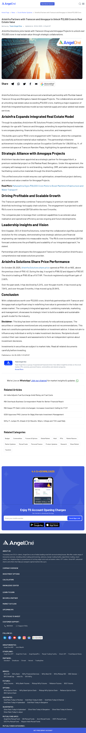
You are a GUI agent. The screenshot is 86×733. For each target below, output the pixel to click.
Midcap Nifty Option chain (48, 690)
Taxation (8, 450)
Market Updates (10, 444)
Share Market (74, 444)
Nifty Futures (8, 683)
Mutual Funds (23, 444)
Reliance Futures (55, 683)
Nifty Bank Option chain (28, 690)
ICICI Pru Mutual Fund (11, 721)
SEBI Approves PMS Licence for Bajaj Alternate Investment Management (34, 414)
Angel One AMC (8, 647)
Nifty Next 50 (46, 674)
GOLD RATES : (8, 697)
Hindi (55, 438)
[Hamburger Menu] (83, 4)
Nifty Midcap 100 (60, 674)
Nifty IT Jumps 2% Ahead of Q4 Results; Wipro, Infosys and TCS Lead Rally (34, 421)
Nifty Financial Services (30, 674)
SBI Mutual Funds (28, 719)
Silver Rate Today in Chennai (62, 709)
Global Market (45, 438)
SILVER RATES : (8, 707)
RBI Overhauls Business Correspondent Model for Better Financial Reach (34, 401)
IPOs (61, 438)
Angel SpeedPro (34, 654)
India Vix (20, 676)
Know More (19, 369)
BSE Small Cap (9, 676)
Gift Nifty (28, 676)
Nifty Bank (16, 674)
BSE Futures (68, 683)
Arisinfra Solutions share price (35, 267)
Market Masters (71, 438)
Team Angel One (15, 26)
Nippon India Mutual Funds (30, 721)
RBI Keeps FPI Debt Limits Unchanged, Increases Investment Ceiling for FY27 (36, 408)
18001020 (8, 626)
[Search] (80, 4)
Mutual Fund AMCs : (11, 716)
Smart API (62, 654)
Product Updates (51, 444)
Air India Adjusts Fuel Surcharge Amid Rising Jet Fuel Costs (28, 395)
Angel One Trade (21, 654)
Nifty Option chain (10, 690)
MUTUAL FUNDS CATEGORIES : (14, 726)
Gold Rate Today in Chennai (54, 700)
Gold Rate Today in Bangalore (37, 702)
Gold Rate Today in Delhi (33, 700)
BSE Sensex (72, 674)
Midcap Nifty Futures (39, 683)
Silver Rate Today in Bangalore (39, 709)
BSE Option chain (10, 693)
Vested (30, 660)
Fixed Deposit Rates (75, 654)
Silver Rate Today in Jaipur (13, 712)
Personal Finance (36, 444)
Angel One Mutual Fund (12, 719)
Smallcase (15, 660)
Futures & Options (31, 438)
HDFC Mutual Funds (59, 719)
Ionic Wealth (20, 647)
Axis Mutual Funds (43, 719)
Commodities (17, 438)
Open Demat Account (47, 4)
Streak (23, 660)
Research (64, 444)
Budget (7, 438)
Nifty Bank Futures (22, 683)
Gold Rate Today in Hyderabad (14, 702)
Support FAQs (22, 626)
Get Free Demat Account (43, 730)
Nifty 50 (7, 674)
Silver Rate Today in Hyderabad (15, 709)
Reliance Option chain (68, 690)
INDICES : (6, 671)
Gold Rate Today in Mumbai (13, 700)
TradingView (39, 660)
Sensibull (7, 660)
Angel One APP (8, 654)
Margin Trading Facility (49, 654)
